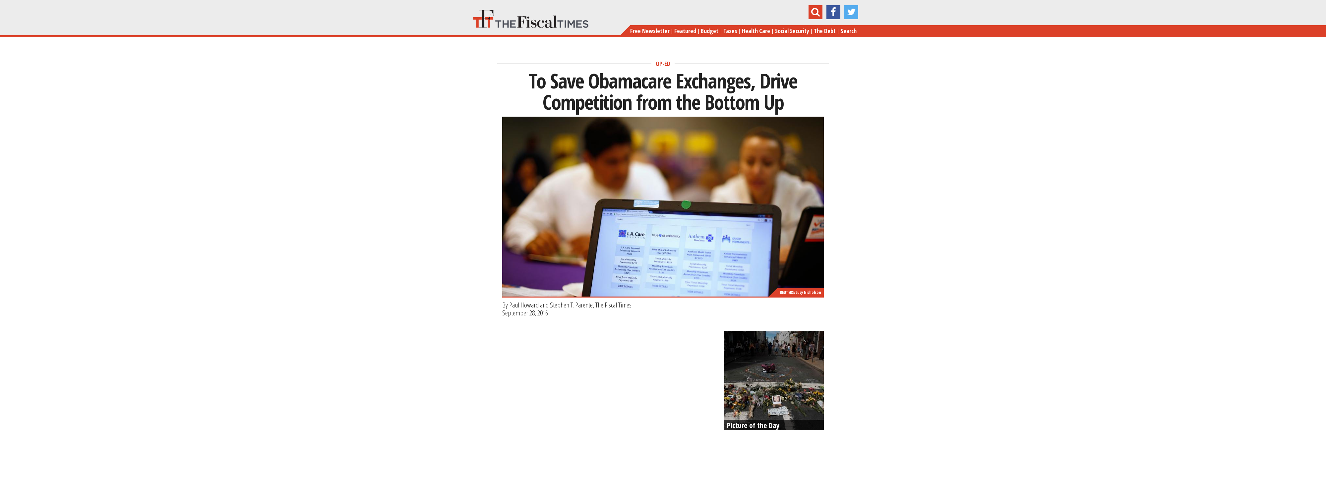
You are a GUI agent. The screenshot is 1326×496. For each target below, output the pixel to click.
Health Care (756, 31)
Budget (709, 31)
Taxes (730, 31)
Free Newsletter (650, 31)
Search (849, 31)
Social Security (792, 31)
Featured (685, 31)
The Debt (825, 31)
